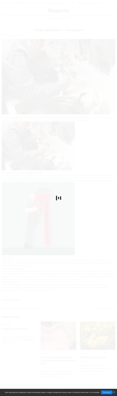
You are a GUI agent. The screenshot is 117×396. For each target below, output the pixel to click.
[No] (113, 392)
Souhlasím (107, 392)
